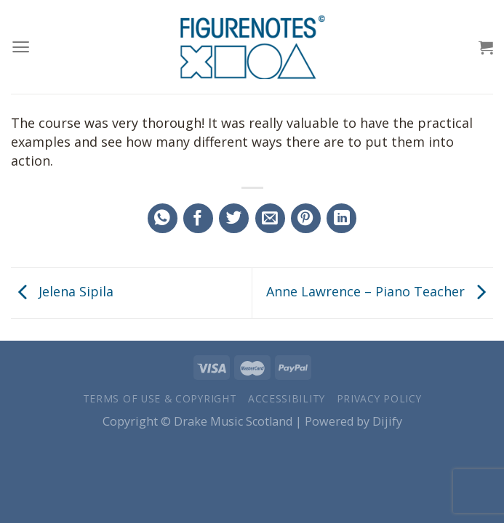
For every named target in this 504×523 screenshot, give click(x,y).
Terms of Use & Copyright (160, 398)
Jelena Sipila (62, 291)
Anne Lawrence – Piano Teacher (379, 291)
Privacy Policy (379, 398)
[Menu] (21, 47)
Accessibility (286, 398)
